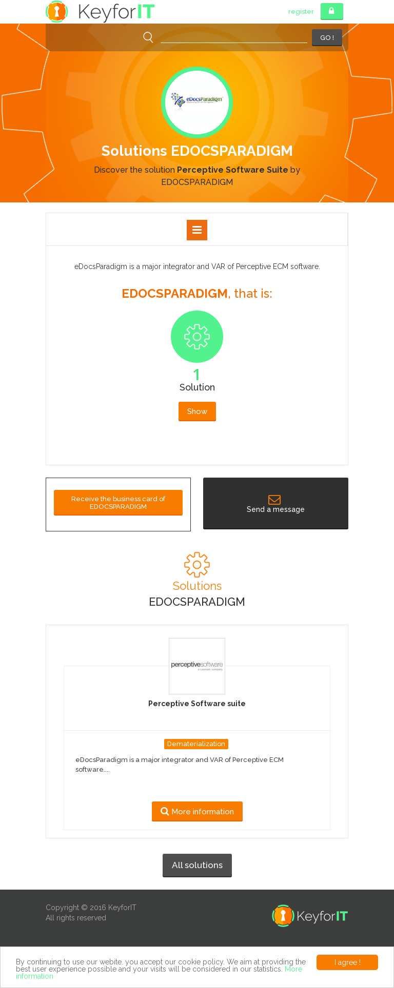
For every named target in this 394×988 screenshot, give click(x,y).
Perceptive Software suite (197, 703)
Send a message (276, 504)
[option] (197, 166)
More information (197, 811)
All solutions (197, 865)
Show (197, 411)
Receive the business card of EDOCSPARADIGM (118, 502)
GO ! (327, 38)
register (301, 11)
